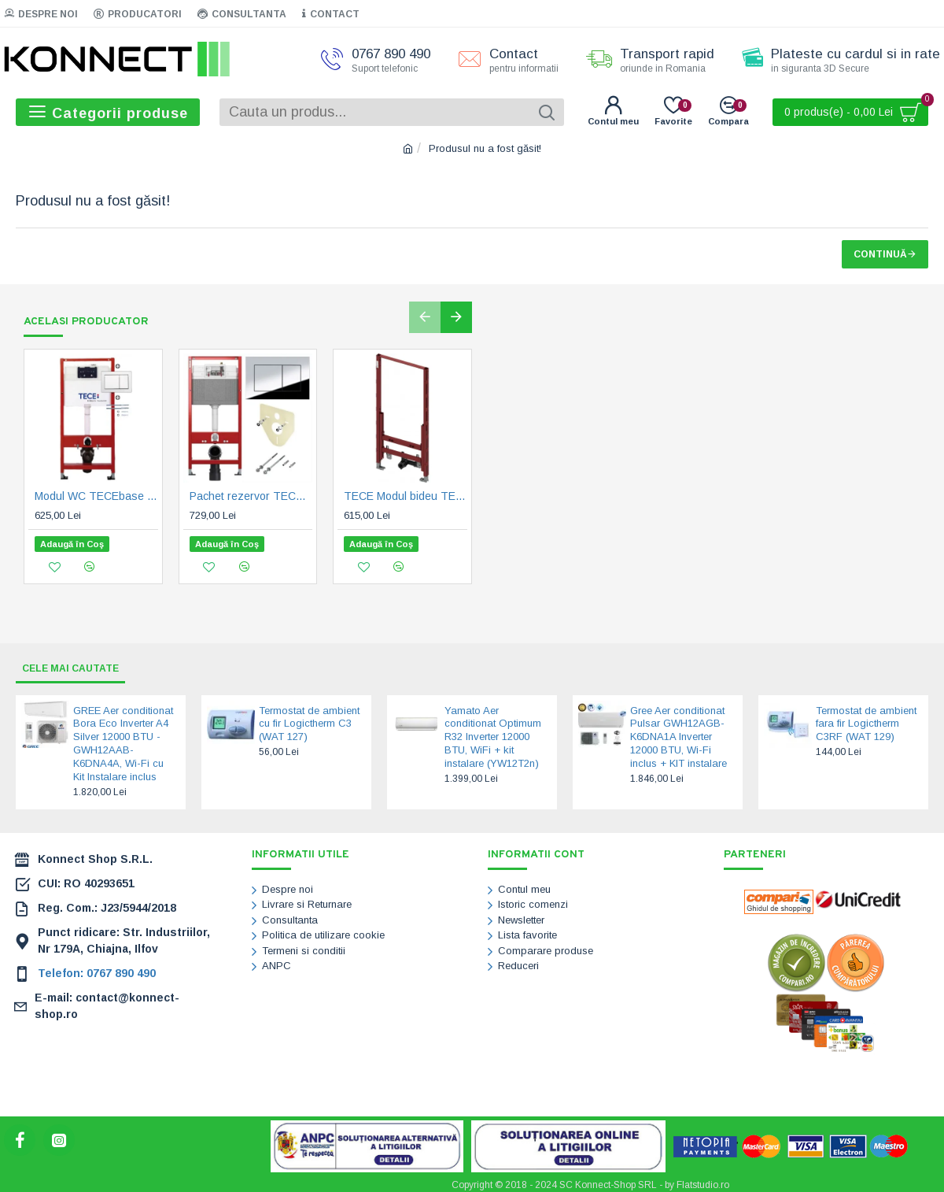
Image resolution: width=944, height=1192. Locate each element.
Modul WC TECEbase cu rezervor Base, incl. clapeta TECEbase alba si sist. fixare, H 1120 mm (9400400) (96, 496)
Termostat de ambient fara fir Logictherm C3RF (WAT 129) (866, 719)
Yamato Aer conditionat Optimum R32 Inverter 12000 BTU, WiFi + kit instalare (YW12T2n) (492, 732)
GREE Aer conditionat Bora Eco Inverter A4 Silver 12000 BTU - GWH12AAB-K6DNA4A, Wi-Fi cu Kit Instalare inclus (123, 739)
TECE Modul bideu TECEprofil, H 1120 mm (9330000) (405, 496)
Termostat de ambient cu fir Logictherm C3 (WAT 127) (309, 719)
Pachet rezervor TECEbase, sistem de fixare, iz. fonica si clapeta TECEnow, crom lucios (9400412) (251, 496)
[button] (425, 317)
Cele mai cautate (78, 663)
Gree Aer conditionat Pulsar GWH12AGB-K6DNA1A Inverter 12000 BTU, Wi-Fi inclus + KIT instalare (678, 732)
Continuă (880, 254)
